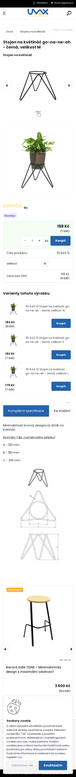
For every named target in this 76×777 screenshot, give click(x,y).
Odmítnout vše (22, 765)
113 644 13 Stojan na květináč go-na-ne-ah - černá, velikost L (47, 371)
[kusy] (32, 240)
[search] (69, 13)
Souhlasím (53, 765)
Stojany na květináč (32, 32)
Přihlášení (42, 2)
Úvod (9, 32)
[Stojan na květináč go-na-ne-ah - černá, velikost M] (38, 85)
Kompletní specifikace (26, 410)
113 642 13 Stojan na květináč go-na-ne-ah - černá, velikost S (48, 340)
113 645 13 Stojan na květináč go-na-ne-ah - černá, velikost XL (48, 308)
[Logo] (37, 13)
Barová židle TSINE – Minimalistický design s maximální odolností (33, 669)
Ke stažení (62, 410)
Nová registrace (64, 2)
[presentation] (7, 85)
